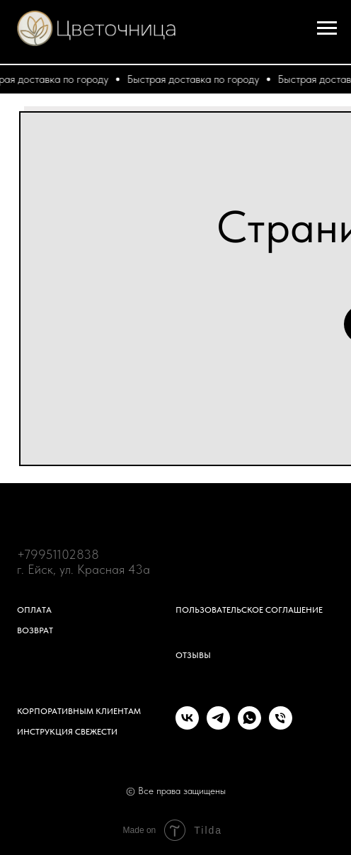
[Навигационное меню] (327, 28)
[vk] (187, 726)
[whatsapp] (249, 726)
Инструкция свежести (67, 732)
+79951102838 (58, 554)
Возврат (35, 630)
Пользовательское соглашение (249, 610)
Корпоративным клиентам (79, 711)
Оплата (34, 610)
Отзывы (193, 655)
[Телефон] (280, 726)
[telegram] (218, 726)
